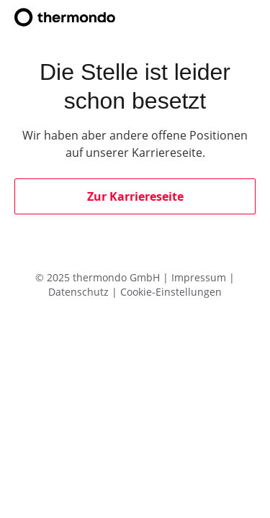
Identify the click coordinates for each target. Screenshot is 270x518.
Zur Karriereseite (135, 196)
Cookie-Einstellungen (171, 292)
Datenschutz (80, 292)
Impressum (200, 277)
